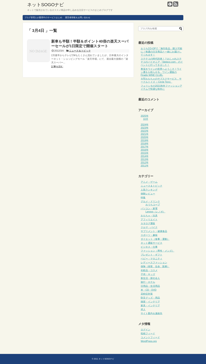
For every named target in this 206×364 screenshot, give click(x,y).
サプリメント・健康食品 (154, 231)
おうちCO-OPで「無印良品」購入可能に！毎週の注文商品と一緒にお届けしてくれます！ (161, 51)
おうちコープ (152, 204)
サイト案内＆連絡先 (151, 313)
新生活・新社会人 (150, 278)
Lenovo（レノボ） (155, 211)
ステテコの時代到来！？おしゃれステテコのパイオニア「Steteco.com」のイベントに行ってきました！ (162, 61)
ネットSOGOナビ (45, 4)
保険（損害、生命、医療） (155, 266)
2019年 (144, 140)
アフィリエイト (149, 219)
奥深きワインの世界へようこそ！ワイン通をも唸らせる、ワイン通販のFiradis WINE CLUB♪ (161, 72)
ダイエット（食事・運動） (155, 239)
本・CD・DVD (148, 290)
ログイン (145, 329)
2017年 (144, 146)
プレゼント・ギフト (151, 254)
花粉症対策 (147, 294)
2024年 (144, 124)
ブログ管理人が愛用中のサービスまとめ (43, 17)
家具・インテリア (150, 305)
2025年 (144, 116)
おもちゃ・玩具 (149, 215)
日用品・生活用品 (150, 286)
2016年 (144, 150)
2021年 (144, 134)
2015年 (144, 153)
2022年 (144, 131)
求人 (143, 309)
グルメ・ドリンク (150, 201)
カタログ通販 (148, 223)
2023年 (144, 127)
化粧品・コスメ (149, 270)
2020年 (144, 137)
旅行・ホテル (148, 282)
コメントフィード (150, 337)
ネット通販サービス (151, 243)
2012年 (144, 162)
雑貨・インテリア (150, 301)
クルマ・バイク (149, 227)
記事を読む (57, 66)
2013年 (144, 159)
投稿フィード (148, 333)
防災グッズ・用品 (150, 297)
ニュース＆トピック (80, 50)
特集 (143, 197)
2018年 (144, 143)
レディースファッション (154, 262)
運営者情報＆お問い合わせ (77, 17)
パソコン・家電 (149, 208)
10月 (145, 119)
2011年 (144, 165)
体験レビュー (148, 193)
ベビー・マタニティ (151, 258)
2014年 (144, 156)
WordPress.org (149, 341)
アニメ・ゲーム (149, 182)
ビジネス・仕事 (149, 247)
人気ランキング (149, 189)
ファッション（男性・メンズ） (157, 251)
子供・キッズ (148, 274)
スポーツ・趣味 (149, 235)
